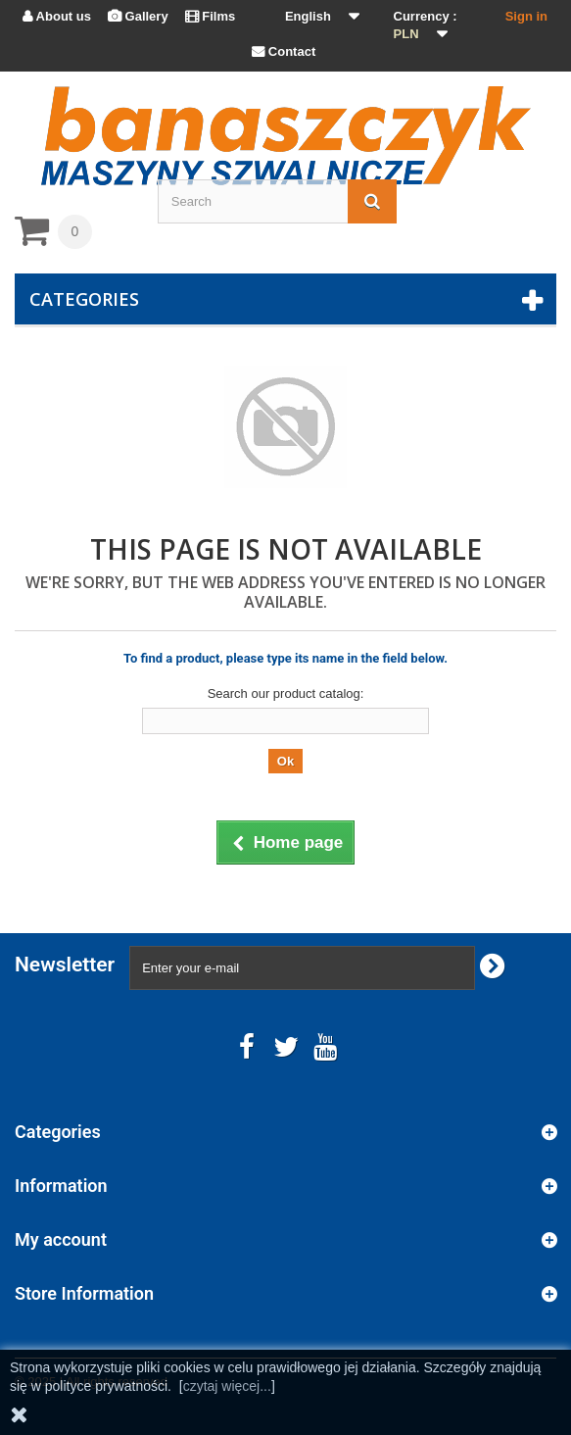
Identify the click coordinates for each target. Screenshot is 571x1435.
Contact (283, 51)
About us (57, 16)
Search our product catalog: (286, 693)
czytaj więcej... (227, 1386)
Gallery (138, 16)
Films (210, 16)
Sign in (526, 16)
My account (61, 1239)
